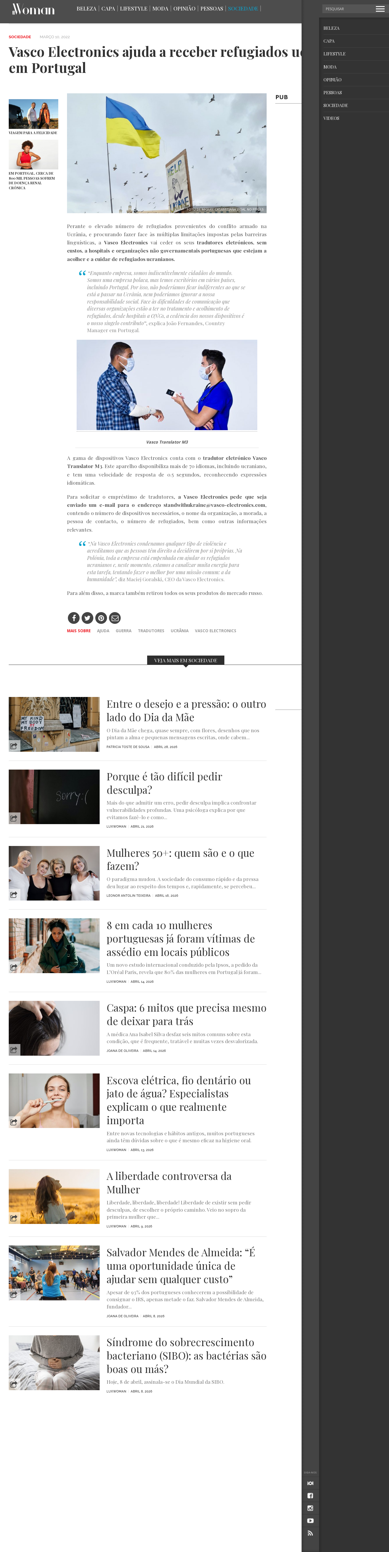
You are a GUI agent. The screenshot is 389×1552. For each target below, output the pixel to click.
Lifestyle (133, 8)
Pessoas (211, 8)
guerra (123, 630)
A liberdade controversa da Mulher (169, 1182)
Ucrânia (180, 630)
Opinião (184, 8)
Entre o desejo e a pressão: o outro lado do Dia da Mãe (186, 710)
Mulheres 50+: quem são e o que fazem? (180, 859)
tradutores (151, 630)
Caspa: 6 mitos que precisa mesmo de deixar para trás (187, 1014)
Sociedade (243, 8)
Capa (108, 8)
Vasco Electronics (215, 630)
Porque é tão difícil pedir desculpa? (164, 783)
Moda (160, 8)
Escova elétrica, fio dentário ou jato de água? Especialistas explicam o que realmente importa (179, 1100)
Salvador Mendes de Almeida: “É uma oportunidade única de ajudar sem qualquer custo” (181, 1265)
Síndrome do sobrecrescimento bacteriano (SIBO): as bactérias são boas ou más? (187, 1355)
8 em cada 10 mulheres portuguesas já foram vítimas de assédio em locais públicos (181, 938)
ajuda (103, 630)
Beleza (86, 8)
